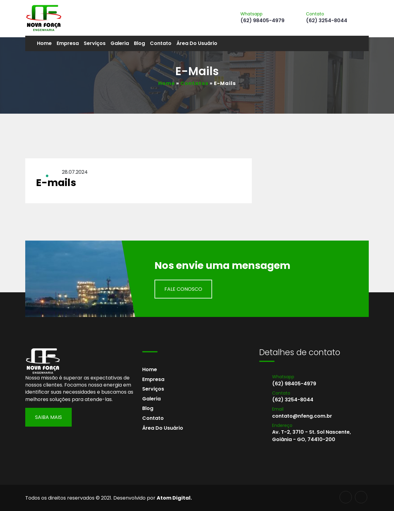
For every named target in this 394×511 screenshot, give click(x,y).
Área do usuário (196, 43)
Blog (139, 43)
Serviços (95, 43)
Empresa (68, 43)
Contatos (194, 83)
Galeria (120, 43)
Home (44, 43)
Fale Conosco (183, 289)
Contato (160, 43)
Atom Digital (174, 497)
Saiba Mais (48, 417)
